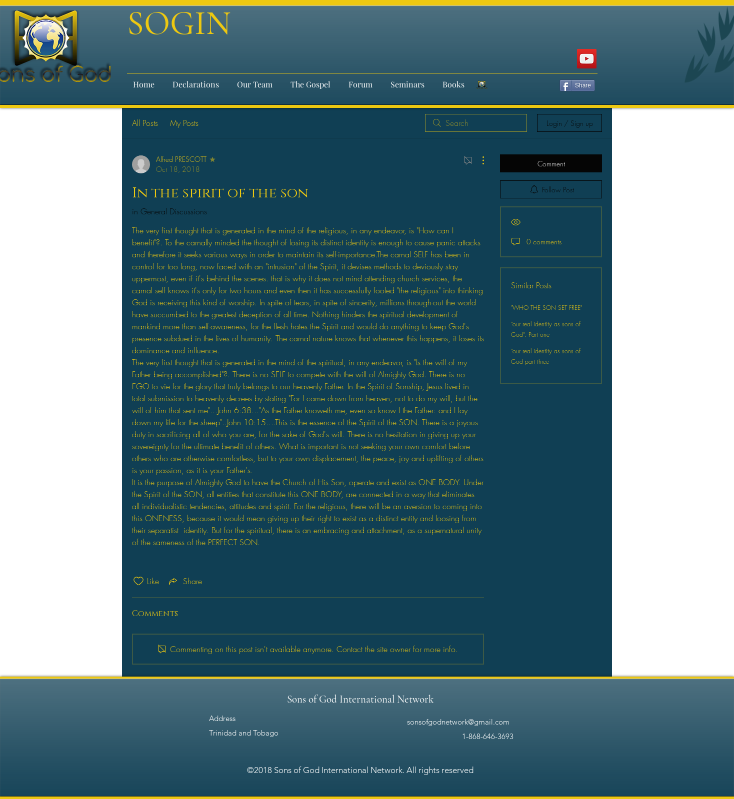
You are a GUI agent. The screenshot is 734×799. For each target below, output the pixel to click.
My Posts (184, 122)
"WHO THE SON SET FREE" (546, 307)
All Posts (145, 122)
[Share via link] (184, 581)
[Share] (577, 85)
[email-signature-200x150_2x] (482, 84)
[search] (476, 123)
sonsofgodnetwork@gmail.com (458, 722)
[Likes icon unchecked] (138, 581)
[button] (255, 79)
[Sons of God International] (586, 58)
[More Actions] (478, 160)
